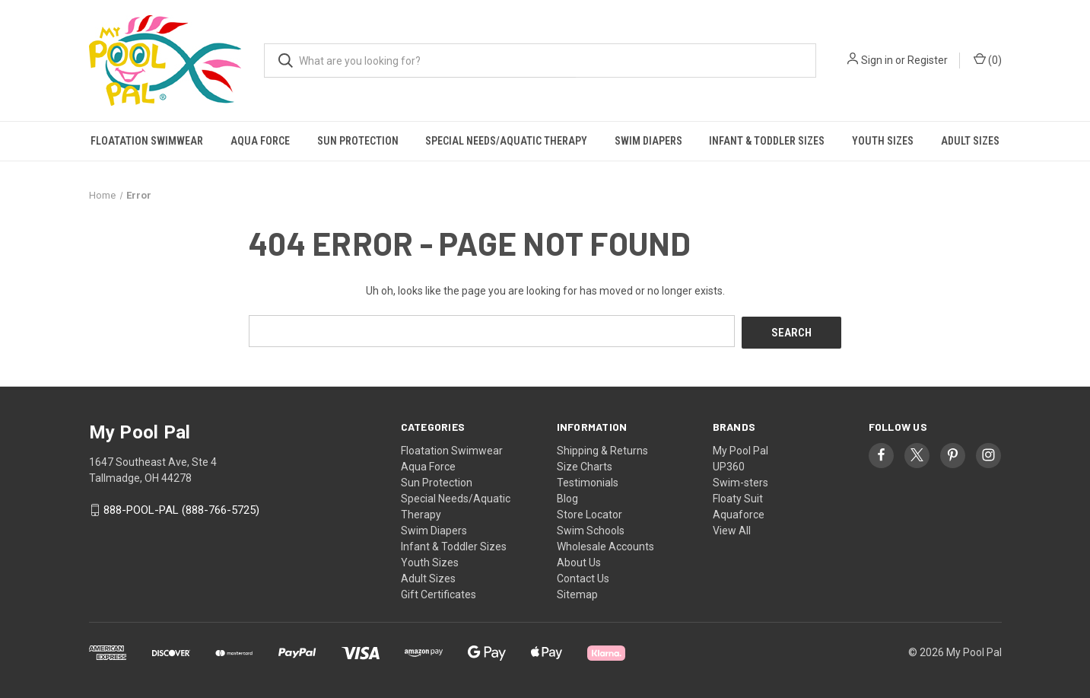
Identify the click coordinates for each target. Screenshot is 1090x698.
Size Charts (584, 464)
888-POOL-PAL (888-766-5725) (181, 508)
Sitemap (577, 592)
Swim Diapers (648, 141)
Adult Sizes (970, 141)
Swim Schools (590, 528)
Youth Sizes (883, 141)
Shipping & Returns (602, 448)
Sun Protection (358, 141)
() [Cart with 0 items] (988, 59)
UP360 (729, 464)
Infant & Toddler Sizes (767, 141)
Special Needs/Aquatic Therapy (506, 141)
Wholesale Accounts (605, 544)
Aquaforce (738, 512)
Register (927, 60)
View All (732, 528)
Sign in (877, 60)
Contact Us (583, 576)
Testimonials (587, 480)
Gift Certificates (438, 592)
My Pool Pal (740, 448)
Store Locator (589, 512)
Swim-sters (740, 480)
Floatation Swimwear (147, 141)
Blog (567, 496)
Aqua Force (260, 141)
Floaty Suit (738, 496)
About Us (579, 560)
